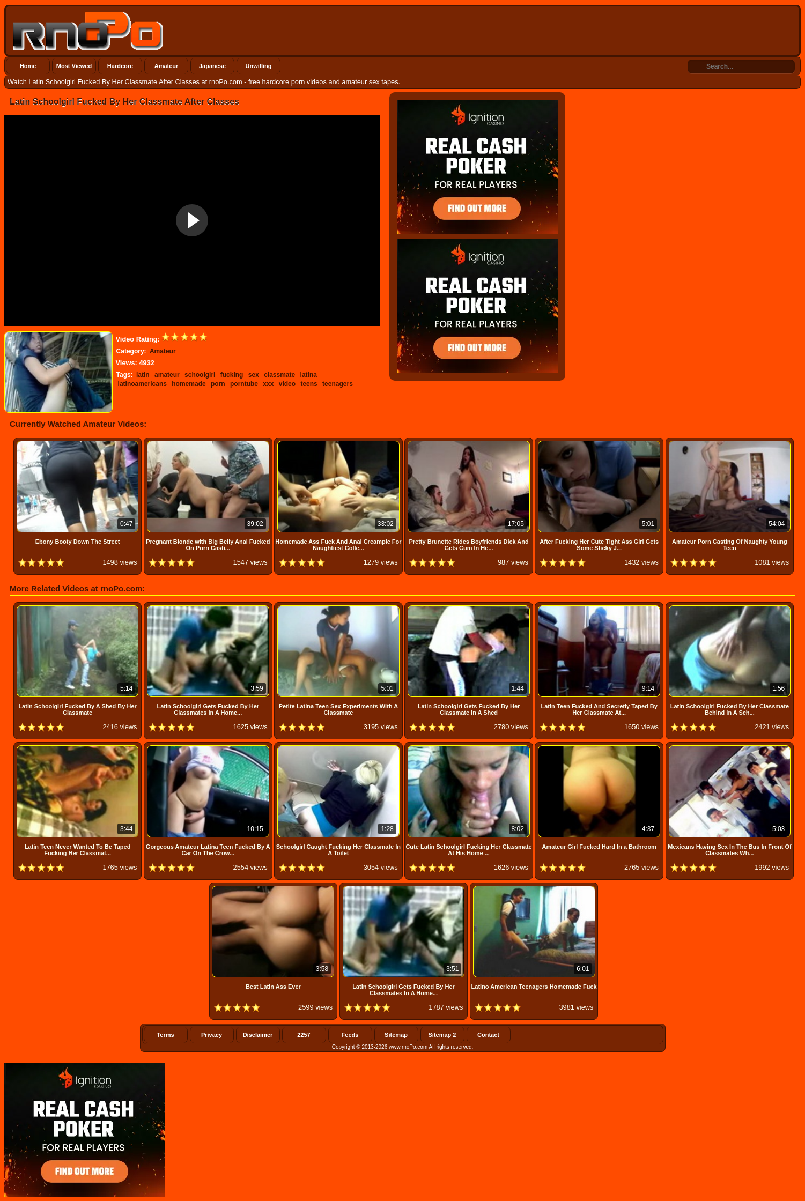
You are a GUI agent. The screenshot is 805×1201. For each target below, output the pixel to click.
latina (308, 375)
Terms (165, 1035)
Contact (488, 1035)
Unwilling (259, 66)
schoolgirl (199, 375)
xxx (268, 384)
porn (218, 384)
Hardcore (120, 66)
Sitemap (396, 1035)
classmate (279, 375)
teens (308, 384)
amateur (167, 375)
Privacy (211, 1035)
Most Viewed (74, 66)
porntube (244, 384)
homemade (188, 384)
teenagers (337, 384)
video (287, 384)
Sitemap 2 (442, 1035)
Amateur (166, 66)
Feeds (350, 1035)
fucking (231, 375)
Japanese (212, 66)
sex (253, 375)
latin (143, 375)
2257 (303, 1035)
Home (28, 66)
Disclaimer (258, 1035)
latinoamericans (142, 384)
